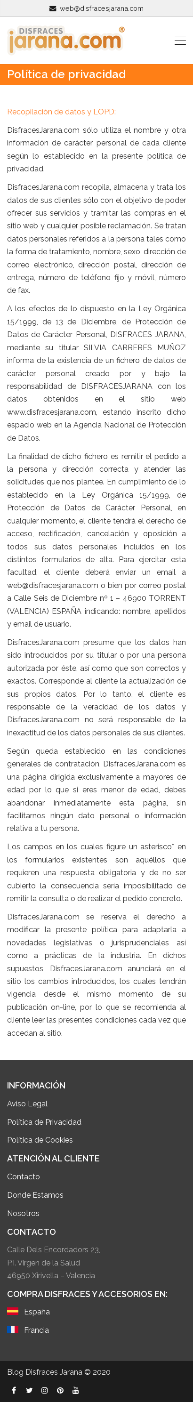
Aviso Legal (27, 1103)
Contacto (23, 1176)
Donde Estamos (36, 1195)
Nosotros (23, 1213)
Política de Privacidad (44, 1122)
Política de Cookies (40, 1140)
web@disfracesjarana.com (102, 8)
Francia (36, 1330)
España (37, 1311)
